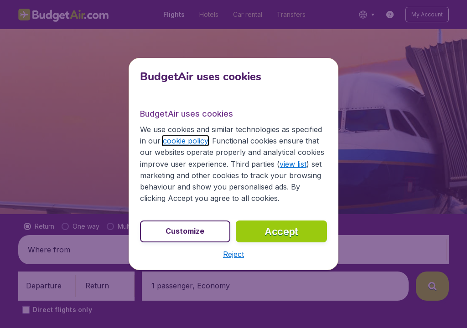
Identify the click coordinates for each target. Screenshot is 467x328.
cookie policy (185, 140)
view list (293, 164)
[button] (233, 254)
